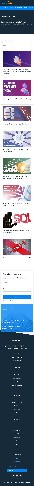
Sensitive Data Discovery (17, 374)
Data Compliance (17, 378)
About (17, 412)
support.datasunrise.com (8, 322)
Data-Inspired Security (17, 385)
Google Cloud (17, 405)
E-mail (4, 288)
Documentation (17, 451)
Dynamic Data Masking (17, 369)
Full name (5, 282)
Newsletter (17, 461)
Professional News (17, 430)
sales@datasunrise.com (8, 316)
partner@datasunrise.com (8, 328)
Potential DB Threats (17, 433)
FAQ (17, 447)
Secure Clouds (17, 395)
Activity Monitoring (17, 360)
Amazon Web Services (17, 402)
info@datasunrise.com (7, 309)
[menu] (32, 2)
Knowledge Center (17, 437)
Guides (17, 444)
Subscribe (17, 297)
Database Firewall (17, 364)
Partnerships (17, 419)
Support (17, 458)
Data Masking (17, 367)
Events (17, 416)
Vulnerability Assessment (17, 381)
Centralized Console (17, 454)
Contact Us (14, 301)
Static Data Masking (17, 371)
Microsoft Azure (17, 398)
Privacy (26, 348)
